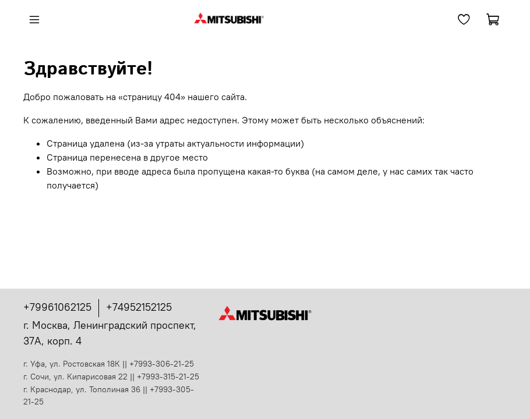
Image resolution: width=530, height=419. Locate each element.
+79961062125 (57, 307)
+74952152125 (139, 307)
